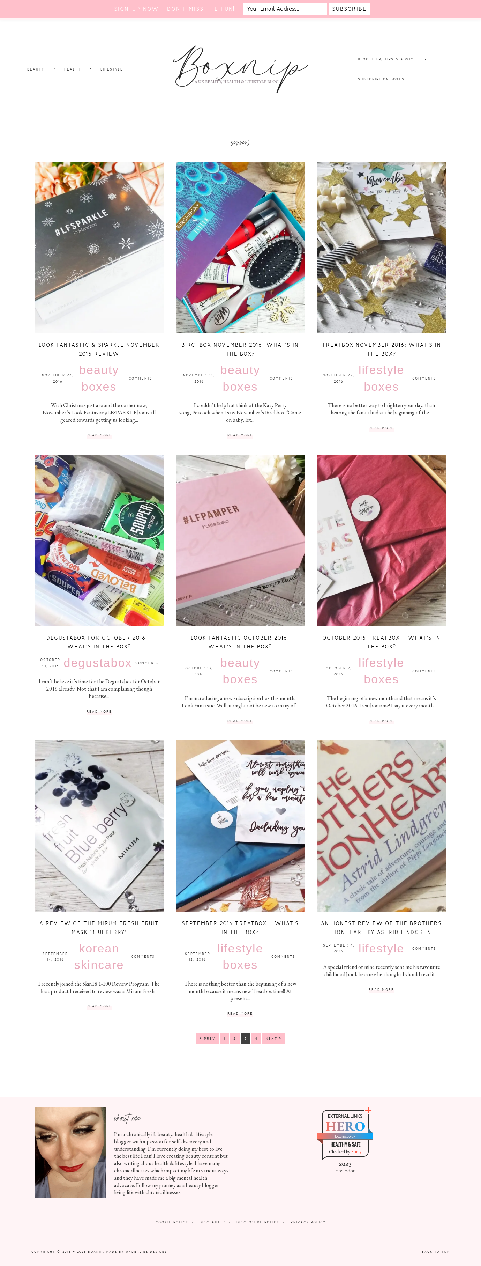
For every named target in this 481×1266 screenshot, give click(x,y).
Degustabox (98, 662)
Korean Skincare (99, 957)
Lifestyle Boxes (381, 378)
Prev (208, 1038)
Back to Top (436, 1252)
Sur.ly (356, 1152)
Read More (99, 435)
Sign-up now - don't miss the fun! (174, 9)
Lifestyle (381, 948)
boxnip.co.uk (345, 1136)
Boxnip (95, 1252)
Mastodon (345, 1171)
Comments (140, 378)
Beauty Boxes (99, 378)
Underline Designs (146, 1252)
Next (274, 1038)
